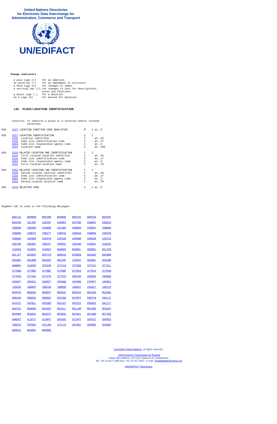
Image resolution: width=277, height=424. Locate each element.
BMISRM (46, 246)
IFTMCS (91, 305)
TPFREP (31, 365)
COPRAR (76, 270)
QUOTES (16, 347)
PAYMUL (31, 341)
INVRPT (46, 317)
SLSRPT (46, 359)
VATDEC (76, 365)
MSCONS (106, 329)
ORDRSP (46, 335)
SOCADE (61, 359)
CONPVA (61, 264)
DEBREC (91, 282)
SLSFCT (31, 359)
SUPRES (106, 359)
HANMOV (16, 300)
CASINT (46, 252)
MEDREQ (31, 329)
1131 (15, 157)
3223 (15, 175)
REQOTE (46, 353)
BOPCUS (76, 246)
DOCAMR (31, 294)
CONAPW (76, 258)
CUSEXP (106, 276)
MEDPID (16, 329)
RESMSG (61, 353)
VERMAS (91, 365)
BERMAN (31, 246)
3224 (15, 164)
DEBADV (61, 282)
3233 (15, 195)
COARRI (91, 252)
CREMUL (61, 276)
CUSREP (31, 282)
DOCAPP (46, 294)
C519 (15, 171)
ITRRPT (91, 317)
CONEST (31, 264)
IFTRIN (16, 311)
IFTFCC (91, 300)
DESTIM (46, 288)
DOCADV (91, 288)
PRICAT (61, 341)
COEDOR (31, 258)
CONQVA (76, 264)
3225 (15, 154)
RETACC (76, 353)
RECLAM (76, 347)
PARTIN (91, 335)
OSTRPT (76, 335)
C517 (15, 150)
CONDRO (16, 264)
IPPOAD (61, 317)
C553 (15, 192)
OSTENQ (61, 335)
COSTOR (16, 276)
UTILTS (61, 365)
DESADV (31, 288)
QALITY (106, 341)
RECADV (46, 347)
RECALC (61, 347)
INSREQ (106, 311)
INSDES (91, 311)
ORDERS (31, 335)
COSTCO (106, 270)
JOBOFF (76, 323)
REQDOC (31, 353)
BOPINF (106, 246)
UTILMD (46, 365)
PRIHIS (76, 341)
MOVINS (91, 329)
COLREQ (61, 258)
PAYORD (46, 341)
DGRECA (61, 288)
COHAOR (46, 258)
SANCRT (16, 359)
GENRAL (91, 294)
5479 (15, 213)
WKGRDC (31, 371)
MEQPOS (76, 329)
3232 (15, 206)
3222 (15, 185)
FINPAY (76, 294)
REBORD (31, 347)
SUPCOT (91, 359)
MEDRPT (46, 329)
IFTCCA (61, 300)
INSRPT (16, 317)
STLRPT (76, 359)
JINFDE (16, 323)
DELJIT (16, 288)
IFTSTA (46, 311)
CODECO (106, 252)
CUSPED (16, 282)
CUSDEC (91, 276)
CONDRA (106, 258)
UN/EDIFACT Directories (138, 409)
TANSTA (16, 365)
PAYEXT (16, 341)
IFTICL (106, 300)
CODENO (16, 258)
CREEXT (46, 276)
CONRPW (91, 264)
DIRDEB (76, 288)
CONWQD (16, 270)
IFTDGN (76, 300)
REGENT (106, 347)
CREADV (31, 276)
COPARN (31, 270)
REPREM (16, 353)
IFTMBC (31, 305)
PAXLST (106, 335)
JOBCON (46, 323)
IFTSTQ (61, 311)
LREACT (91, 323)
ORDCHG (16, 335)
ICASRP (31, 300)
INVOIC (31, 317)
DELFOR (106, 282)
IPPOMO (76, 317)
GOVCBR (106, 294)
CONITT (46, 264)
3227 (15, 143)
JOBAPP (31, 323)
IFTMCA (76, 305)
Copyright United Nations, (128, 392)
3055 (15, 161)
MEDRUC (61, 329)
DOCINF (61, 294)
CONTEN (106, 264)
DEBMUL (76, 282)
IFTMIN (106, 305)
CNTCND (76, 252)
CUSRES (46, 282)
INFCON (76, 311)
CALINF (31, 252)
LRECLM (106, 323)
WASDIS (16, 371)
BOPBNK (61, 246)
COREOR (91, 270)
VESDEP (106, 365)
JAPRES (106, 317)
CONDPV (91, 258)
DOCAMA (106, 288)
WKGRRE (46, 371)
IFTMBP (61, 305)
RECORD (91, 347)
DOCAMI (16, 294)
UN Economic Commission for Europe (139, 398)
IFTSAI (31, 311)
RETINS (106, 353)
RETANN (91, 353)
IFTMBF (46, 305)
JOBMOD (61, 323)
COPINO (61, 270)
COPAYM (46, 270)
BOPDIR (91, 246)
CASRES (61, 252)
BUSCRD (16, 252)
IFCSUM (46, 300)
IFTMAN (16, 305)
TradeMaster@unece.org (168, 403)
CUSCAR (76, 276)
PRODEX (91, 341)
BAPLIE (16, 246)
